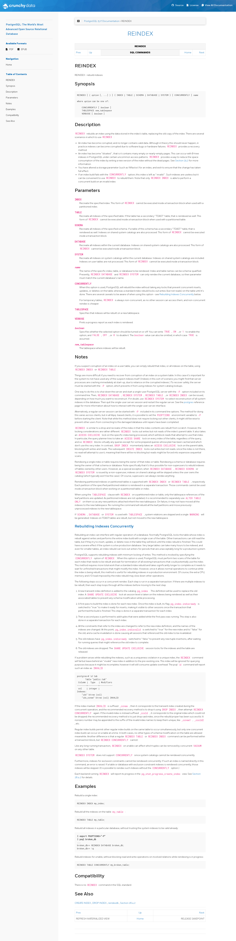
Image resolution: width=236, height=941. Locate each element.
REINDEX (10, 80)
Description (12, 92)
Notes (9, 103)
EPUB (24, 49)
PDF (11, 49)
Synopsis (10, 86)
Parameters (12, 97)
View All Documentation (218, 5)
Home (9, 64)
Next (201, 52)
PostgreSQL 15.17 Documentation (101, 21)
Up (90, 52)
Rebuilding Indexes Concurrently (176, 294)
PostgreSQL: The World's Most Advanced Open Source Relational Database (26, 29)
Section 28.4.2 (127, 903)
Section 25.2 (182, 160)
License (194, 5)
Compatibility (12, 115)
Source (179, 5)
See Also (10, 121)
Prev (78, 52)
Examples (11, 109)
